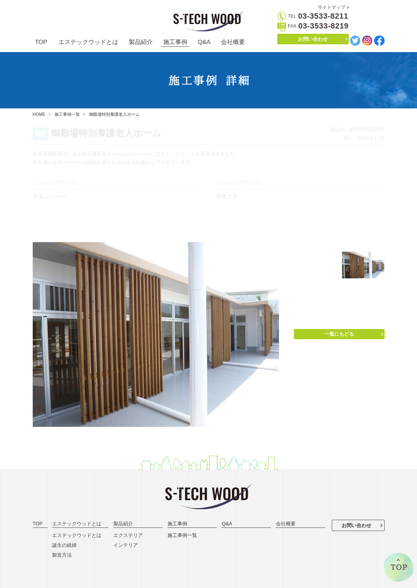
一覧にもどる (339, 334)
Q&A (204, 42)
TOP (41, 42)
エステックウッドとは (88, 42)
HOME (39, 114)
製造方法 (62, 555)
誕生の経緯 (64, 545)
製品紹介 (141, 42)
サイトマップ (331, 7)
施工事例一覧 (67, 114)
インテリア (125, 545)
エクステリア (128, 535)
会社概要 (233, 42)
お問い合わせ (313, 39)
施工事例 (175, 42)
